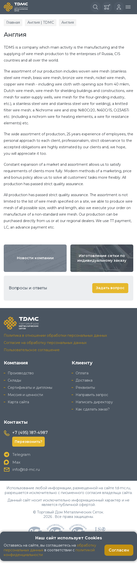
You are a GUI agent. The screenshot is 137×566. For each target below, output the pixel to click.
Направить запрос (92, 395)
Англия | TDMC (40, 22)
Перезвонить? (28, 441)
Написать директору (94, 402)
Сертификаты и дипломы (30, 387)
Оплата (82, 373)
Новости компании (35, 258)
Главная (13, 22)
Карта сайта (18, 402)
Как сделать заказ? (93, 409)
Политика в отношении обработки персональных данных (55, 335)
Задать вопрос (110, 288)
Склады (14, 380)
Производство (21, 373)
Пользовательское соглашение (32, 350)
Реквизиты (85, 387)
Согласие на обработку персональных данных (45, 342)
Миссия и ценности (25, 395)
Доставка (84, 380)
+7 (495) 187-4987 (30, 432)
